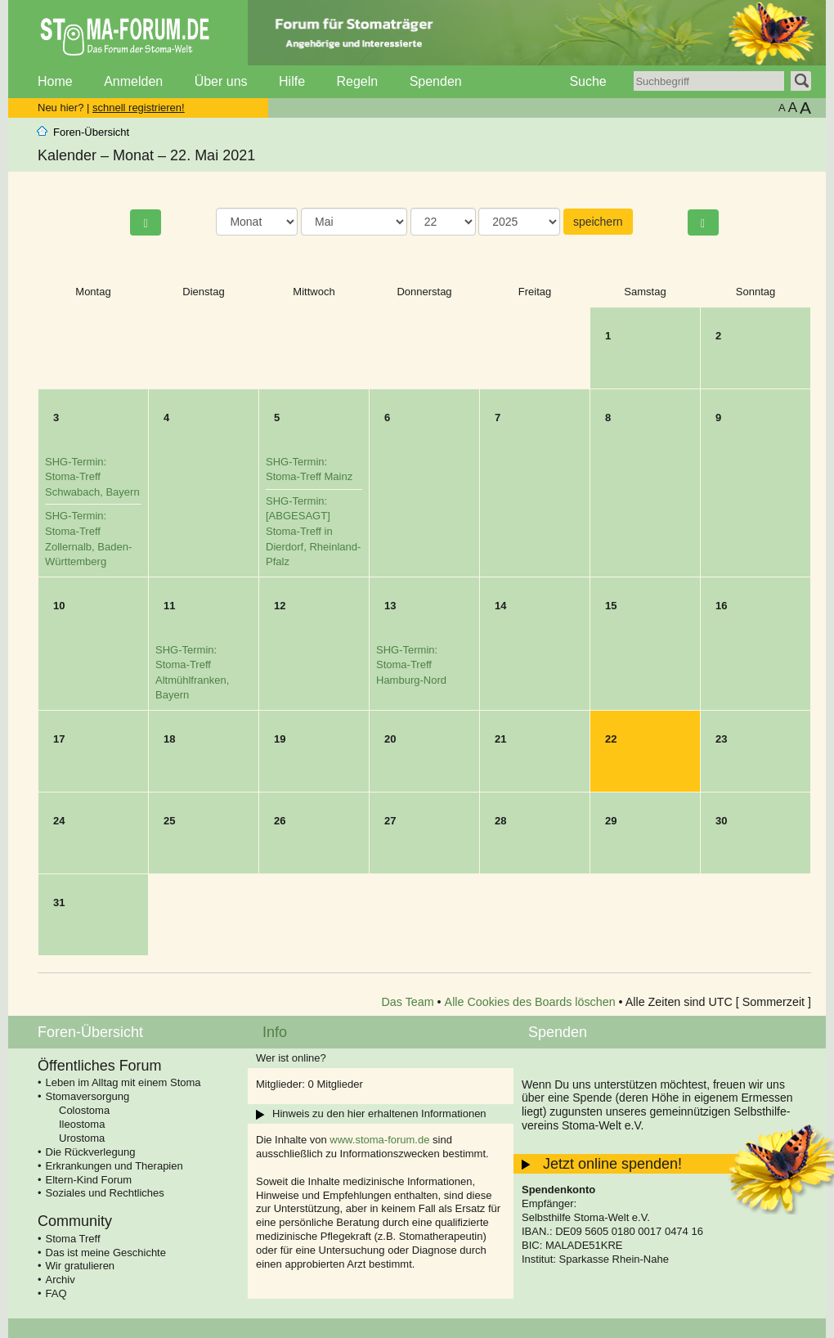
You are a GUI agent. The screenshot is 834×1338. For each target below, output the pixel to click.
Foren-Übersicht (91, 132)
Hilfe (292, 81)
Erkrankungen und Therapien (114, 1166)
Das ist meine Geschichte (106, 1252)
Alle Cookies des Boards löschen (530, 1001)
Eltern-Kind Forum (89, 1180)
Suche (587, 81)
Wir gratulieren (80, 1265)
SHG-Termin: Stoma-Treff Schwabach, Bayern (92, 477)
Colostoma (84, 1110)
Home (55, 81)
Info (274, 1032)
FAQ (56, 1293)
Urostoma (82, 1138)
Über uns (221, 81)
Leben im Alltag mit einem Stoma (123, 1082)
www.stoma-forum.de (379, 1140)
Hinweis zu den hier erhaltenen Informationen (379, 1113)
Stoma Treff (73, 1238)
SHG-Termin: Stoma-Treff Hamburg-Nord (411, 665)
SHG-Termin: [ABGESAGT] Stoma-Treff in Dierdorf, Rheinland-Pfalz (313, 531)
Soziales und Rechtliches (105, 1193)
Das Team (408, 1001)
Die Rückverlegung (91, 1152)
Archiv (60, 1279)
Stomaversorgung (88, 1096)
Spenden (436, 81)
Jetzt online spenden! (612, 1164)
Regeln (357, 81)
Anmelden (133, 81)
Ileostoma (82, 1124)
